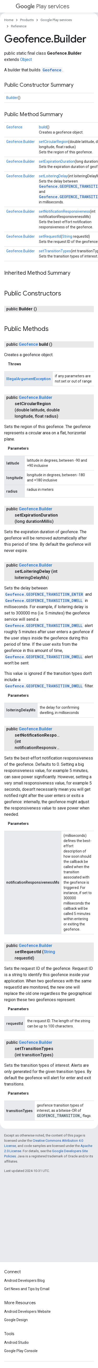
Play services (42, 6)
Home (8, 20)
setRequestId (50, 236)
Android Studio (16, 1342)
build (43, 127)
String (67, 236)
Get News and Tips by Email (26, 1289)
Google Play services (56, 20)
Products (27, 20)
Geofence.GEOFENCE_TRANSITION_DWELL (44, 600)
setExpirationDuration (57, 161)
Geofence (52, 69)
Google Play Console (21, 1351)
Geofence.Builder (20, 142)
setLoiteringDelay (53, 176)
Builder (12, 98)
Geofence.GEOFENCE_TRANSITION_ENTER (44, 594)
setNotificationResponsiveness (64, 211)
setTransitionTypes (55, 251)
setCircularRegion (53, 142)
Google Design (16, 1320)
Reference (18, 26)
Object (26, 59)
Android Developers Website (27, 1311)
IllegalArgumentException (28, 379)
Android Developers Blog (24, 1280)
